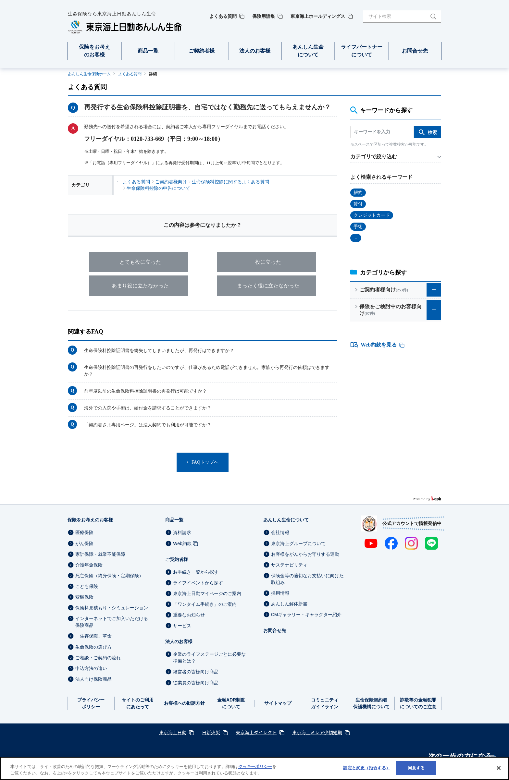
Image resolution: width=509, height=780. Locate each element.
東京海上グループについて (298, 543)
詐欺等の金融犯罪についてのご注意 (418, 703)
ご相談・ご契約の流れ (98, 657)
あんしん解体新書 (289, 603)
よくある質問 (130, 74)
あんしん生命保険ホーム (89, 74)
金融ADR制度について (231, 703)
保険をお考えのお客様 (90, 519)
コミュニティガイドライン (324, 703)
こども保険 (86, 586)
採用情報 (280, 593)
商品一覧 (174, 519)
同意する (416, 767)
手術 (358, 226)
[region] (254, 768)
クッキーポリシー (255, 766)
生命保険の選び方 (93, 647)
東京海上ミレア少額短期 (317, 732)
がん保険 (84, 543)
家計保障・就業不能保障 (100, 554)
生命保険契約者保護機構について (371, 703)
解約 (358, 192)
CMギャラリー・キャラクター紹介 (306, 614)
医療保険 (84, 532)
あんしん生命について (286, 519)
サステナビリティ (289, 564)
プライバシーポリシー (91, 703)
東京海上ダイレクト (256, 732)
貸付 (358, 203)
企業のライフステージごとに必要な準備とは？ (209, 658)
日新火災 (211, 732)
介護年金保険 (89, 564)
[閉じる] (498, 768)
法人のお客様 (178, 641)
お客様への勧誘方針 (184, 703)
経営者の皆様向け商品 (195, 672)
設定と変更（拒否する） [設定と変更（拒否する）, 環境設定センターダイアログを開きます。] (366, 767)
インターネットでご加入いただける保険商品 (111, 622)
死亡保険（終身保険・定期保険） (109, 575)
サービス (182, 625)
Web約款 (182, 543)
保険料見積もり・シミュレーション (111, 607)
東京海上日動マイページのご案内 (207, 593)
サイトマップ (278, 703)
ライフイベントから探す (198, 582)
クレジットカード (372, 215)
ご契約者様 (176, 559)
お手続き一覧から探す (195, 572)
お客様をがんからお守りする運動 (305, 554)
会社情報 (280, 532)
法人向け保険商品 (93, 679)
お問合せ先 (274, 630)
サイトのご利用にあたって (138, 703)
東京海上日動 (172, 732)
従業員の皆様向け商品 (195, 682)
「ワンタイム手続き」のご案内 (205, 604)
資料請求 (182, 532)
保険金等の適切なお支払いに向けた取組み (307, 579)
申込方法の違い (91, 668)
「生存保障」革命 (93, 636)
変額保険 (84, 597)
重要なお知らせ (189, 614)
